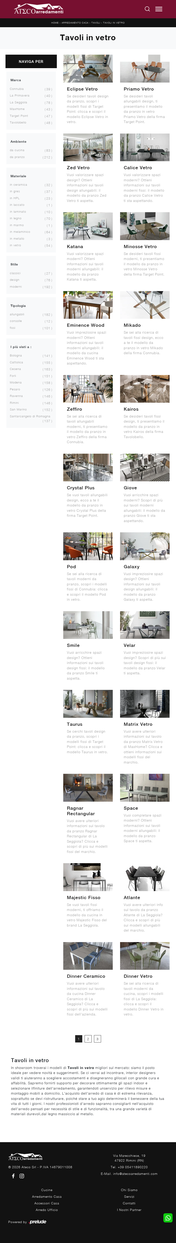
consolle (16, 321)
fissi (12, 328)
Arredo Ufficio (47, 1210)
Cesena (15, 369)
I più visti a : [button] (21, 347)
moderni (16, 286)
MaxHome (17, 109)
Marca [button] (16, 80)
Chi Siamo (129, 1190)
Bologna (16, 355)
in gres (15, 191)
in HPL (15, 198)
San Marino (18, 409)
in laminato (18, 211)
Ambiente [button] (19, 141)
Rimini (14, 403)
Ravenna (16, 396)
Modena (16, 382)
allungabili (17, 314)
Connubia (17, 89)
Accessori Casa (46, 1203)
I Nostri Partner (129, 1210)
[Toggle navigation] (158, 9)
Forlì (13, 376)
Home (55, 22)
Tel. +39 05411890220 (129, 1167)
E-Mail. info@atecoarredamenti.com (129, 1174)
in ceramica (18, 184)
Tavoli (95, 22)
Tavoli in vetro (114, 22)
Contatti (129, 1203)
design (14, 279)
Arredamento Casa (75, 22)
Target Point (19, 116)
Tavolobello (18, 122)
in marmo (17, 225)
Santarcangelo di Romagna (30, 416)
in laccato (17, 204)
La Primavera (20, 95)
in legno (16, 218)
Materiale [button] (18, 176)
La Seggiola (18, 102)
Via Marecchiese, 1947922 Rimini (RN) (129, 1158)
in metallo (17, 238)
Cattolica (16, 362)
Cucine (46, 1190)
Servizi (129, 1196)
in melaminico (20, 231)
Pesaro (15, 389)
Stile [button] (14, 264)
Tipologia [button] (18, 306)
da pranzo (17, 157)
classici (15, 273)
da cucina (17, 150)
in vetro (15, 245)
